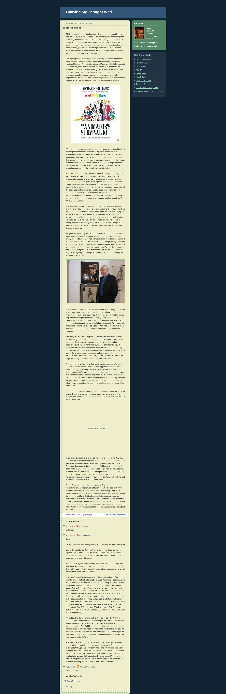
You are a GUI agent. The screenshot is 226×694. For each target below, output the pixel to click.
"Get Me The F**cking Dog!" (147, 88)
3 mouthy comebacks (117, 515)
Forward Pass (141, 63)
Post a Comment (73, 681)
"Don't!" (139, 70)
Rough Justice (141, 77)
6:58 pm (71, 535)
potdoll (81, 526)
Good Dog (83, 535)
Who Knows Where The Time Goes (150, 91)
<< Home (68, 687)
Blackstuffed (141, 66)
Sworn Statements (143, 59)
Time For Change (143, 84)
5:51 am (71, 526)
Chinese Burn (141, 74)
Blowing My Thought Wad (89, 12)
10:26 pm (72, 667)
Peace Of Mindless (143, 81)
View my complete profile (147, 46)
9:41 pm (88, 515)
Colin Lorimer (85, 667)
